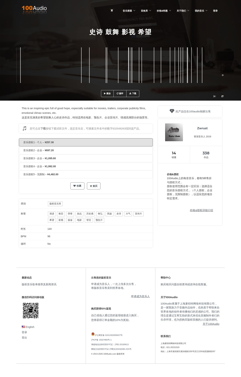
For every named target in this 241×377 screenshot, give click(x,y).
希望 (52, 220)
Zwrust (202, 128)
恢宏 (61, 213)
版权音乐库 (55, 203)
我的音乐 (199, 10)
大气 (128, 213)
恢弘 (100, 213)
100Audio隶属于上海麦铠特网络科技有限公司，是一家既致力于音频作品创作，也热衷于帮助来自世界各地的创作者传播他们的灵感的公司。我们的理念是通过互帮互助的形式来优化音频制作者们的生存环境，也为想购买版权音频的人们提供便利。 (190, 311)
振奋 (70, 220)
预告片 (99, 220)
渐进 (52, 213)
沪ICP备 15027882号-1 (101, 340)
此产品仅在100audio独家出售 (193, 111)
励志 (79, 213)
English (28, 326)
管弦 (88, 220)
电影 (79, 220)
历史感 (89, 213)
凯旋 (109, 213)
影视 (61, 220)
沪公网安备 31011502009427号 (109, 335)
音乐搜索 (127, 10)
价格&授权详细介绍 (201, 210)
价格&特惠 (162, 10)
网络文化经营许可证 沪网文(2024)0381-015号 (111, 349)
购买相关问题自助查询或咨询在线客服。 (185, 284)
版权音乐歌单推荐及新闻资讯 (39, 284)
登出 (24, 337)
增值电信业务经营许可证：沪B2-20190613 (110, 344)
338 (206, 153)
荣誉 (70, 213)
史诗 (118, 213)
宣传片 (138, 213)
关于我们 (181, 10)
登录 (215, 10)
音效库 (144, 10)
